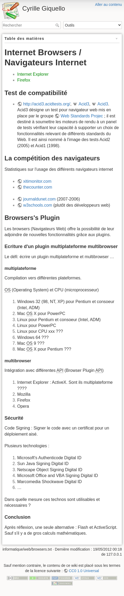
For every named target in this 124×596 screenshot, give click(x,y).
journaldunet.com (39, 199)
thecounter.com (37, 187)
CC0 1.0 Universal (84, 571)
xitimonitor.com (37, 181)
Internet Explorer (32, 74)
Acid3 (84, 104)
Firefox (23, 80)
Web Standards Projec (82, 116)
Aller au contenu (108, 4)
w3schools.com (37, 205)
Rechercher (57, 25)
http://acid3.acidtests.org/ (46, 104)
